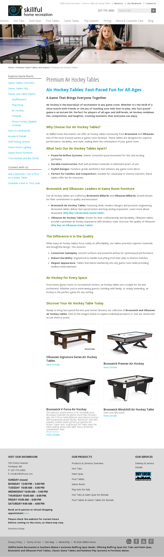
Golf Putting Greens (19, 141)
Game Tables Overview (21, 82)
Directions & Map (16, 528)
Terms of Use (34, 542)
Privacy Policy (15, 542)
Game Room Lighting (19, 147)
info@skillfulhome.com (22, 473)
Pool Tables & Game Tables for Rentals (93, 500)
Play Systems (91, 21)
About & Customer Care (129, 21)
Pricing (107, 21)
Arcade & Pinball (17, 136)
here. (26, 513)
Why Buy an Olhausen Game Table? (72, 225)
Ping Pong (17, 104)
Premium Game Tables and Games (33, 67)
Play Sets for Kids (81, 489)
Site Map (49, 542)
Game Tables (71, 21)
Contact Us (151, 3)
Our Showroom (134, 3)
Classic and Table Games (22, 93)
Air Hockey (18, 110)
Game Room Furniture (20, 152)
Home (11, 67)
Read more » (52, 431)
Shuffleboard (19, 99)
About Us (118, 3)
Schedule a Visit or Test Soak (24, 183)
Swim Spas (35, 21)
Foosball (16, 115)
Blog (150, 21)
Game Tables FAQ (18, 88)
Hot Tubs (19, 21)
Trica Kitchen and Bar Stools (23, 158)
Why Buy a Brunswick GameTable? (83, 212)
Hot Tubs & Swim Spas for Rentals (90, 494)
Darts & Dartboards (19, 130)
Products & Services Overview (87, 463)
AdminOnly (64, 542)
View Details (53, 364)
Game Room (78, 484)
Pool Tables (52, 21)
